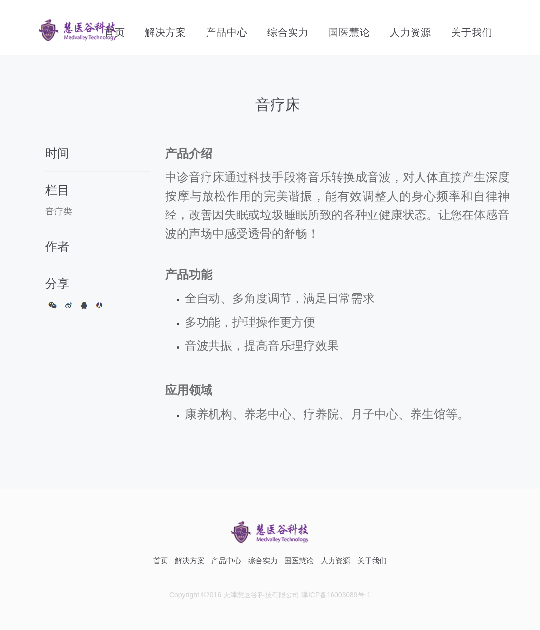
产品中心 (227, 32)
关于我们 (472, 32)
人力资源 (410, 32)
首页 (114, 32)
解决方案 (165, 32)
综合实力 (288, 32)
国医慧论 (349, 32)
